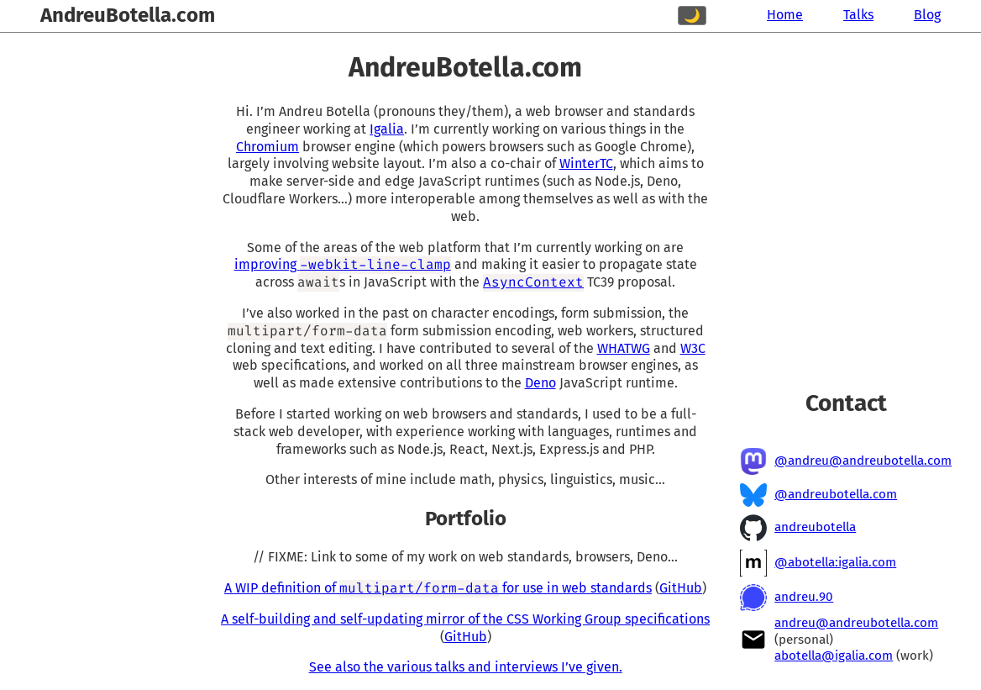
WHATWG (623, 348)
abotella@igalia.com (833, 655)
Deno (540, 383)
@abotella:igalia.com (835, 562)
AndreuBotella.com (127, 15)
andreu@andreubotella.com (856, 622)
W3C (693, 348)
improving (342, 264)
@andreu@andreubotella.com (863, 460)
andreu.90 (803, 596)
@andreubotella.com (835, 494)
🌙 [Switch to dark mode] (692, 15)
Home (785, 15)
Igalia (387, 129)
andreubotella (815, 527)
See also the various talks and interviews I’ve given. (465, 667)
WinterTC (586, 163)
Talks (858, 15)
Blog (927, 15)
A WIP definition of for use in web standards (438, 588)
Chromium (267, 147)
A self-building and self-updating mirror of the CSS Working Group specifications (465, 619)
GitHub (680, 588)
